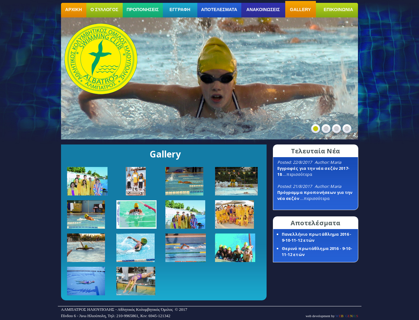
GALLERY (300, 9)
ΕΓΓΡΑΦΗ (179, 9)
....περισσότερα (297, 174)
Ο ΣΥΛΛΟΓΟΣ (104, 9)
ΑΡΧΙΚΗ (73, 9)
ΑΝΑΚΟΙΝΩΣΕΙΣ (263, 9)
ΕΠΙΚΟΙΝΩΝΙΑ (338, 9)
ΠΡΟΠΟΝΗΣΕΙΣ (142, 9)
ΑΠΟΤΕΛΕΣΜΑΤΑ (219, 9)
